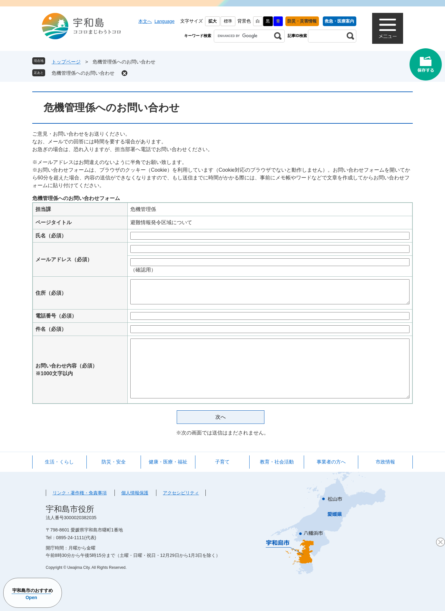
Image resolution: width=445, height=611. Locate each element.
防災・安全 (114, 461)
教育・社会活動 (277, 461)
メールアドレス (63, 259)
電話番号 (56, 316)
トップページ (66, 61)
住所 (50, 293)
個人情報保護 (134, 492)
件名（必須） (50, 329)
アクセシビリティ (181, 492)
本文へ (145, 21)
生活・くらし (59, 461)
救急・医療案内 (339, 21)
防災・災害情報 (302, 21)
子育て (222, 461)
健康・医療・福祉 (168, 461)
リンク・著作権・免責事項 (80, 492)
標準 (228, 21)
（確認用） (143, 269)
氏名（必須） (50, 235)
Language (164, 21)
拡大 (212, 21)
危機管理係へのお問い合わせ (83, 73)
